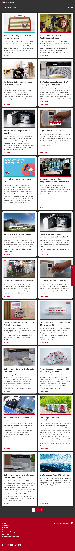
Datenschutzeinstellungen (10, 536)
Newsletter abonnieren (63, 523)
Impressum (5, 525)
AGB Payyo (5, 534)
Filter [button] (70, 7)
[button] (72, 2)
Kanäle (8, 7)
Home (3, 7)
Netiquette (5, 530)
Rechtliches (5, 527)
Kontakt (4, 523)
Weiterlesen (7, 55)
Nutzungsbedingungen (9, 532)
